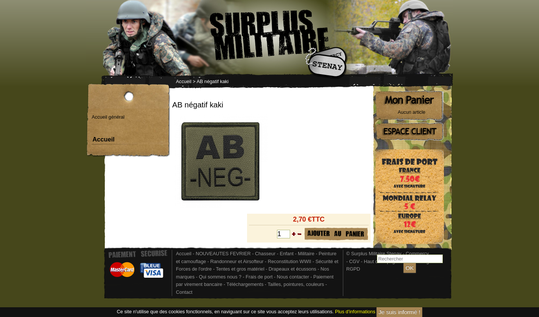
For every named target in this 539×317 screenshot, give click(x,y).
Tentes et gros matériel (240, 269)
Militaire (306, 253)
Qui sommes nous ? (221, 277)
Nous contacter (293, 277)
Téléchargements (245, 284)
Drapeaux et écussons (292, 269)
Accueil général (108, 117)
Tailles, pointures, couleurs (296, 284)
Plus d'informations (355, 312)
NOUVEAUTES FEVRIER (223, 253)
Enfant (286, 253)
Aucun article (412, 112)
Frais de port (260, 277)
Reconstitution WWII (289, 261)
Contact (184, 292)
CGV (354, 261)
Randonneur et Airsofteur (237, 261)
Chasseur (265, 253)
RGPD (353, 269)
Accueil (183, 81)
